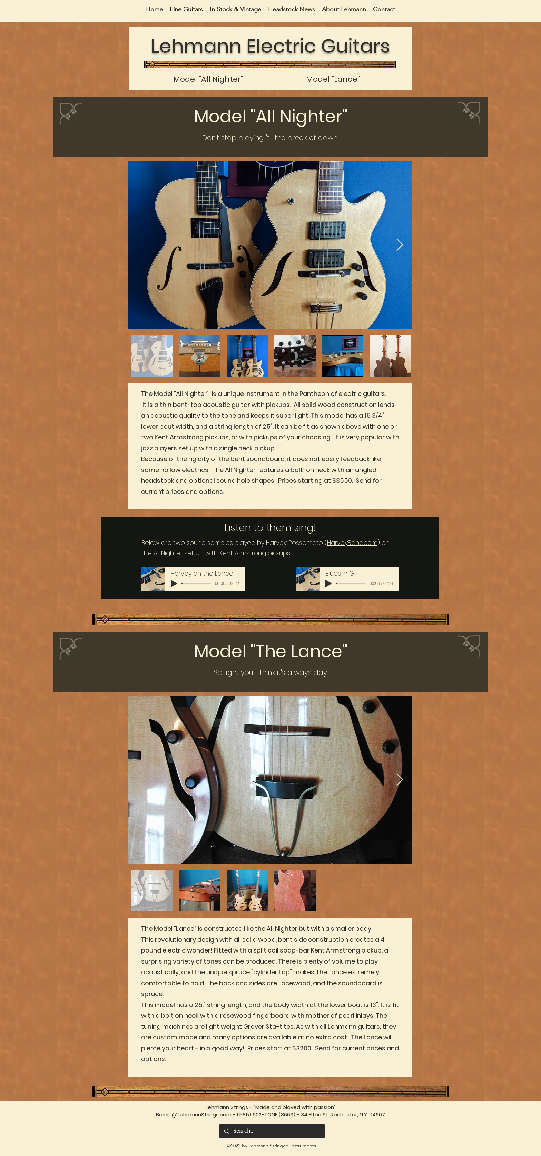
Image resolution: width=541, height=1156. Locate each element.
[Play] (174, 583)
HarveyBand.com (352, 542)
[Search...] (271, 1131)
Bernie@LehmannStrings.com (194, 1114)
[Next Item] (400, 245)
